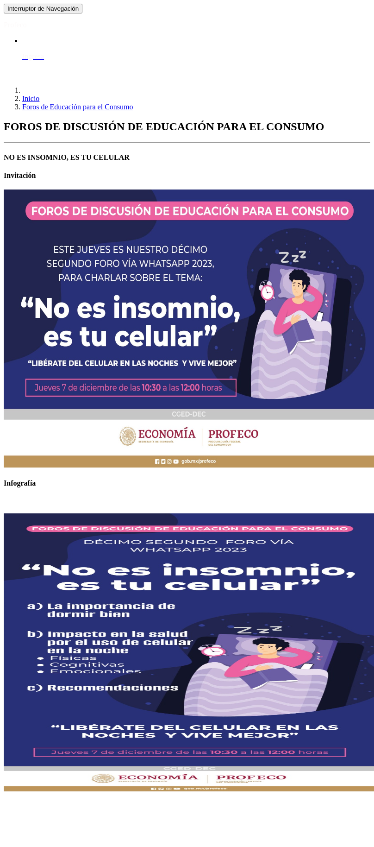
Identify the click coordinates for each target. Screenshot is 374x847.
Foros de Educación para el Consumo (77, 107)
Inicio (30, 98)
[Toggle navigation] (43, 8)
